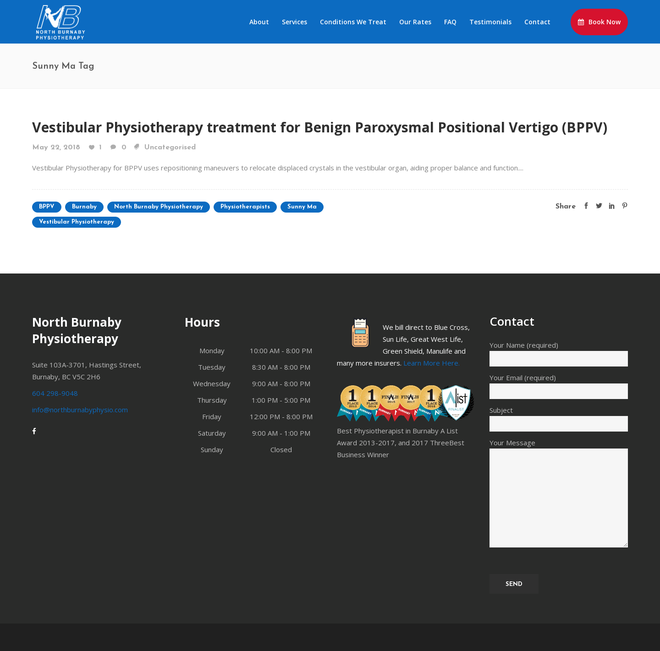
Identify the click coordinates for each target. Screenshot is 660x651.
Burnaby (84, 207)
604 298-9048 (55, 393)
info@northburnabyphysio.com (80, 409)
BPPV (47, 207)
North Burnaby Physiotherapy (158, 207)
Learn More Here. (431, 362)
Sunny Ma (302, 207)
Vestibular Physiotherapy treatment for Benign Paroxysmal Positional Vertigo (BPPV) (319, 127)
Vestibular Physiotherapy (76, 222)
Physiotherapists (245, 207)
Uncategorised (170, 147)
